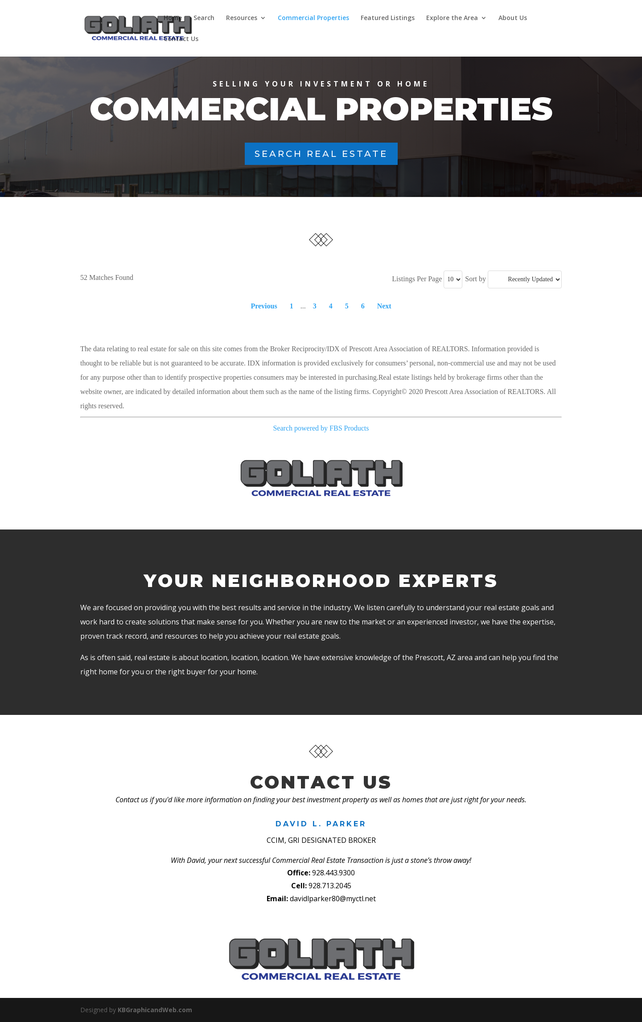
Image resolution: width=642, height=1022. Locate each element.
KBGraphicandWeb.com (155, 1010)
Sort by (475, 279)
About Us (512, 18)
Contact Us (180, 39)
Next (384, 306)
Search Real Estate (321, 153)
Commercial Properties (313, 18)
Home (172, 18)
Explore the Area (451, 18)
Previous (264, 306)
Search (203, 18)
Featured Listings (387, 18)
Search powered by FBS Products (321, 428)
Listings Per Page (417, 279)
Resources (241, 18)
